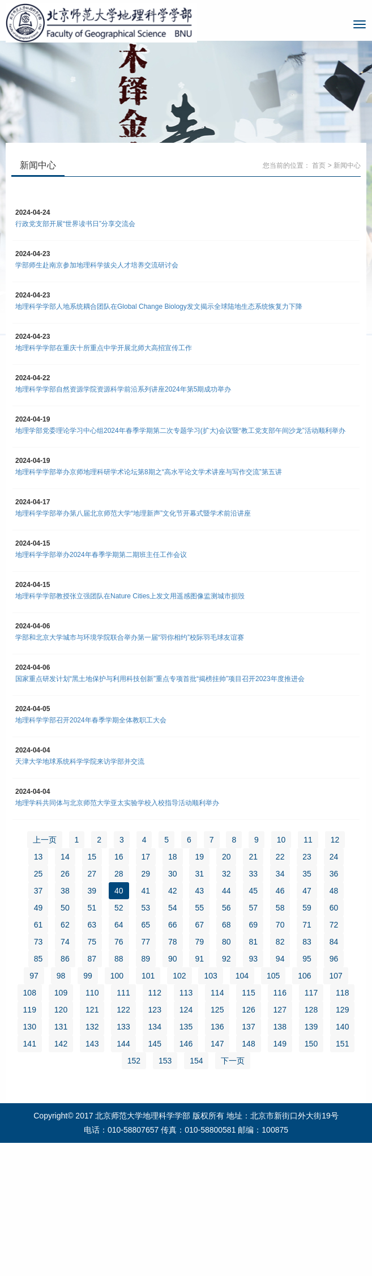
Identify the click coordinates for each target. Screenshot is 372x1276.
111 (123, 992)
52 (118, 907)
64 (118, 924)
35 (306, 873)
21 (253, 856)
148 (248, 1043)
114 (217, 992)
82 (280, 941)
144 (123, 1043)
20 (226, 856)
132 (92, 1026)
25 (38, 873)
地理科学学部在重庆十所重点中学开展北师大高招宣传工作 (103, 348)
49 (38, 907)
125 (217, 1009)
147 (217, 1043)
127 (280, 1009)
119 (29, 1009)
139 (311, 1026)
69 (253, 924)
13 (38, 856)
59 (306, 907)
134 (154, 1026)
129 (342, 1009)
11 (308, 839)
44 (226, 890)
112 (154, 992)
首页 (319, 165)
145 (154, 1043)
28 (118, 873)
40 (118, 890)
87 (92, 958)
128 (311, 1009)
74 (65, 941)
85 (38, 958)
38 (65, 890)
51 (92, 907)
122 (123, 1009)
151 (342, 1043)
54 (172, 907)
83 (306, 941)
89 (146, 958)
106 (304, 975)
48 (334, 890)
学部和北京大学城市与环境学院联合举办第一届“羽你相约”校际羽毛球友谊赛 (129, 637)
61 (38, 924)
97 (34, 975)
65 (146, 924)
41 (146, 890)
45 (253, 890)
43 (199, 890)
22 (280, 856)
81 (253, 941)
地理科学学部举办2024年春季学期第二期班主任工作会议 (101, 555)
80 (226, 941)
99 (87, 975)
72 (334, 924)
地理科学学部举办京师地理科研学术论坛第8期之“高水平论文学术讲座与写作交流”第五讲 (148, 472)
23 (306, 856)
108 (29, 992)
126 (248, 1009)
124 (186, 1009)
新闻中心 (347, 165)
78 (172, 941)
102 (179, 975)
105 (273, 975)
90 (172, 958)
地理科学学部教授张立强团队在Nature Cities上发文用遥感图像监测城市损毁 (130, 596)
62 (65, 924)
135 (186, 1026)
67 (199, 924)
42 (172, 890)
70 (280, 924)
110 (92, 992)
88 (118, 958)
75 (92, 941)
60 (334, 907)
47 (306, 890)
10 (281, 839)
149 (280, 1043)
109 (60, 992)
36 (334, 873)
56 (226, 907)
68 (226, 924)
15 (92, 856)
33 (253, 873)
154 (196, 1060)
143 (92, 1043)
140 (342, 1026)
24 (334, 856)
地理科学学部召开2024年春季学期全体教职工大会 (90, 720)
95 (306, 958)
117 (311, 992)
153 (165, 1060)
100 (116, 975)
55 (199, 907)
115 (248, 992)
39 (92, 890)
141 (29, 1043)
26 (65, 873)
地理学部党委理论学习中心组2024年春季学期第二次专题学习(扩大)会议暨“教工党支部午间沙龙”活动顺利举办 (180, 431)
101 (148, 975)
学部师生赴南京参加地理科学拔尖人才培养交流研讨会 (96, 265)
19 (199, 856)
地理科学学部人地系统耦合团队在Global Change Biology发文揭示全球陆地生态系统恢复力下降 (158, 307)
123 (154, 1009)
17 (146, 856)
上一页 (45, 839)
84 (334, 941)
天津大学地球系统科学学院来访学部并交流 (79, 761)
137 (248, 1026)
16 (118, 856)
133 (123, 1026)
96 (334, 958)
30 (172, 873)
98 (61, 975)
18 (172, 856)
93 (253, 958)
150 (311, 1043)
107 (335, 975)
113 (186, 992)
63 (92, 924)
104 (242, 975)
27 (92, 873)
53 (146, 907)
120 (60, 1009)
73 (38, 941)
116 (280, 992)
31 (199, 873)
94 (280, 958)
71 (306, 924)
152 (133, 1060)
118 (342, 992)
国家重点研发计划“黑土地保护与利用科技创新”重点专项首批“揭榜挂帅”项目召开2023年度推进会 (160, 679)
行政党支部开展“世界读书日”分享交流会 (75, 224)
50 (65, 907)
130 (29, 1026)
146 (186, 1043)
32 (226, 873)
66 (172, 924)
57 (253, 907)
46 (280, 890)
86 (65, 958)
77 (146, 941)
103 (210, 975)
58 (280, 907)
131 (60, 1026)
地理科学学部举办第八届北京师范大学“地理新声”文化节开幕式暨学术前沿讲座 (133, 513)
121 (92, 1009)
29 (146, 873)
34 (280, 873)
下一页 (233, 1060)
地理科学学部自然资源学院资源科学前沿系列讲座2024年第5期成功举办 (123, 389)
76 (118, 941)
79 (199, 941)
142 (60, 1043)
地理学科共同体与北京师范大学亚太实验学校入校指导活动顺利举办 (117, 803)
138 (280, 1026)
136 (217, 1026)
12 (335, 839)
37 (38, 890)
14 (65, 856)
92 (226, 958)
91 (199, 958)
